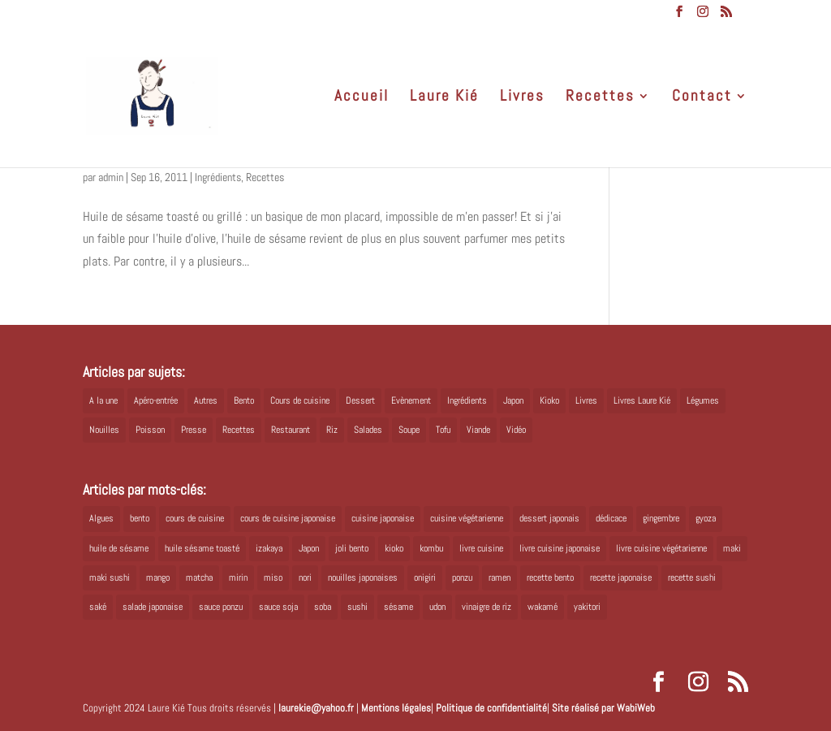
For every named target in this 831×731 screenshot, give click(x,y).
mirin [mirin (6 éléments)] (238, 577)
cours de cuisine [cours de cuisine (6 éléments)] (195, 518)
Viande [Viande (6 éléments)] (478, 429)
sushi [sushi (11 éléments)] (357, 606)
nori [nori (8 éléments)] (305, 577)
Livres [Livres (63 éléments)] (586, 400)
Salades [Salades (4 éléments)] (368, 429)
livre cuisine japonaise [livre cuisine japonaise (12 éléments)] (559, 548)
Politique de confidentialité (491, 708)
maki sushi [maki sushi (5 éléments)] (109, 577)
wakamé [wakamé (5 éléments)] (542, 606)
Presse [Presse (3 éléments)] (193, 429)
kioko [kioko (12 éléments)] (394, 548)
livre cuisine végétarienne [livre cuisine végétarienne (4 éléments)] (661, 548)
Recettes (600, 98)
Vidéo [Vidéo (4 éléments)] (516, 429)
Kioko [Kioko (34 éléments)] (549, 400)
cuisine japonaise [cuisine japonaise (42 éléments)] (382, 518)
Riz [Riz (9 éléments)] (332, 429)
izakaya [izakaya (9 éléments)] (269, 548)
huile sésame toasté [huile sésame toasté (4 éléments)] (202, 548)
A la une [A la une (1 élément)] (103, 400)
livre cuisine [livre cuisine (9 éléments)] (481, 548)
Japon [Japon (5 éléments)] (513, 400)
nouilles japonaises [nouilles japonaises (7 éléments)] (363, 577)
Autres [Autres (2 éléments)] (205, 400)
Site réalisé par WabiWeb (603, 708)
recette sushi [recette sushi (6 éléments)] (692, 577)
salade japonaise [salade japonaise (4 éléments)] (153, 606)
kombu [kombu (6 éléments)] (431, 548)
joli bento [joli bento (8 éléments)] (351, 548)
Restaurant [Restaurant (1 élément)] (290, 429)
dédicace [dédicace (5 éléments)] (611, 518)
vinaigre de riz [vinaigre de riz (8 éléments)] (486, 606)
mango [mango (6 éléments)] (158, 577)
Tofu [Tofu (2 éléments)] (443, 429)
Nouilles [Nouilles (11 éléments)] (104, 429)
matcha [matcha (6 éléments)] (199, 577)
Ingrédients (218, 177)
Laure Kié (444, 98)
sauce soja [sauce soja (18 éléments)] (278, 606)
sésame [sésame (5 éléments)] (398, 606)
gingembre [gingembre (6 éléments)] (661, 518)
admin (110, 177)
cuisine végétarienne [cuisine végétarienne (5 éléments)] (466, 518)
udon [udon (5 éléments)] (437, 606)
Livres (522, 98)
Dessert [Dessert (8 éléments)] (360, 400)
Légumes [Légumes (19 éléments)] (703, 400)
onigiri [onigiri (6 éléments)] (425, 577)
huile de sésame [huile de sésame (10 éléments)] (119, 548)
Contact (702, 98)
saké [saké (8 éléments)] (97, 606)
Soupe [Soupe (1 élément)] (409, 429)
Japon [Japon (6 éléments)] (309, 548)
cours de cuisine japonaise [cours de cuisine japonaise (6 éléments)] (287, 518)
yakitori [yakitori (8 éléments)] (587, 606)
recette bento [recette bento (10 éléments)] (550, 577)
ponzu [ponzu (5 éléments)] (462, 577)
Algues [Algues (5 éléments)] (101, 518)
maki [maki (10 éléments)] (732, 548)
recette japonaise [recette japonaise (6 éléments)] (621, 577)
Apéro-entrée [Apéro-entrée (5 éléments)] (156, 400)
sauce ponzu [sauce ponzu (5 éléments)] (221, 606)
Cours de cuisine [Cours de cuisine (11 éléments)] (299, 400)
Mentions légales (396, 708)
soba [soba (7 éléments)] (322, 606)
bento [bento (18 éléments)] (139, 518)
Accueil (361, 98)
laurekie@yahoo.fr (316, 708)
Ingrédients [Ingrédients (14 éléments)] (467, 400)
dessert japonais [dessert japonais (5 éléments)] (549, 518)
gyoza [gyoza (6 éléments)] (705, 518)
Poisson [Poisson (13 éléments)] (150, 429)
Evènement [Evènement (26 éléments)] (411, 400)
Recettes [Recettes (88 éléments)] (238, 429)
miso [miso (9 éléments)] (273, 577)
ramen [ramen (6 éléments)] (499, 577)
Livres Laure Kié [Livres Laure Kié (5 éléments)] (642, 400)
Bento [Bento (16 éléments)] (244, 400)
